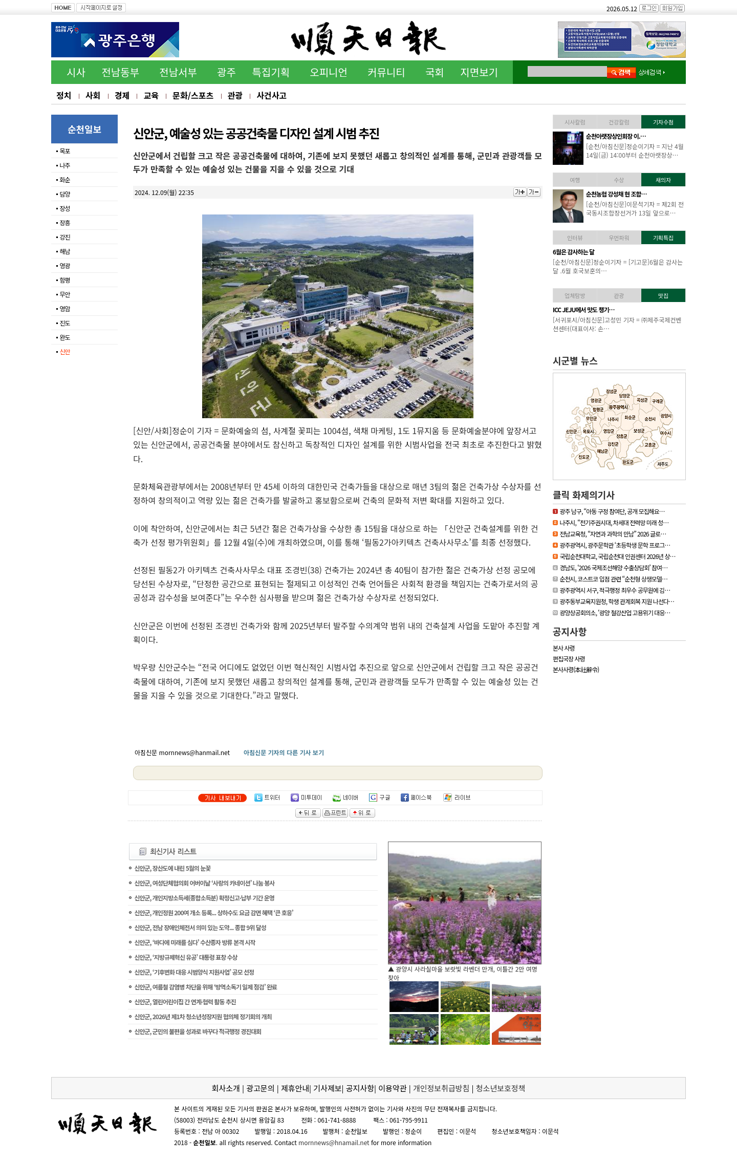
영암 (64, 308)
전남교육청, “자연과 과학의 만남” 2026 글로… (612, 533)
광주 (226, 71)
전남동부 (120, 71)
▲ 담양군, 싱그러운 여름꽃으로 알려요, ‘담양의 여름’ (456, 968)
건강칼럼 (619, 122)
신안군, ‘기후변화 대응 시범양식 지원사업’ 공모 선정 (194, 971)
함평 (64, 279)
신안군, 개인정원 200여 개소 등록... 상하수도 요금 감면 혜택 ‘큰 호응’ (213, 912)
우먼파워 (619, 237)
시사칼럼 (575, 122)
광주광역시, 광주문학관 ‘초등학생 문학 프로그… (614, 545)
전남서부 (178, 71)
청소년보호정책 (501, 1088)
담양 (64, 193)
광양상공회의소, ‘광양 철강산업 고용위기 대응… (614, 612)
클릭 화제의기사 (584, 494)
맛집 (663, 295)
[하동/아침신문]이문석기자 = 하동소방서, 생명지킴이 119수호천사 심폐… (635, 150)
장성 (64, 208)
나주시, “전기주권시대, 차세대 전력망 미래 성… (613, 522)
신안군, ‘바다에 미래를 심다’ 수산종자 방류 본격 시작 (194, 942)
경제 (122, 95)
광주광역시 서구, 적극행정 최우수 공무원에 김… (614, 590)
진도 (64, 322)
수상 (619, 180)
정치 (63, 95)
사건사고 (271, 95)
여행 (575, 180)
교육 (150, 95)
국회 (434, 71)
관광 (235, 95)
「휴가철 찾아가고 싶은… (616, 309)
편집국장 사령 (569, 658)
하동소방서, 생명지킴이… (616, 136)
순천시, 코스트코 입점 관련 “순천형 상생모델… (613, 578)
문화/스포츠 (192, 95)
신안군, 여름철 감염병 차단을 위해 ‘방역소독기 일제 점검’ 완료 (205, 986)
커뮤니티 (386, 71)
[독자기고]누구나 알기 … (615, 251)
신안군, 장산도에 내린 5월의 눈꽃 (172, 868)
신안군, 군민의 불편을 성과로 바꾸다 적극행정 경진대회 (197, 1031)
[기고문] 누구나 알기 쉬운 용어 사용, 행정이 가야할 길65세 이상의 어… (633, 266)
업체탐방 (575, 295)
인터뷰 (574, 237)
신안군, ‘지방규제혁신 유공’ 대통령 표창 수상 (185, 957)
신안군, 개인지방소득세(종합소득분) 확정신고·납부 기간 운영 (204, 897)
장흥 (64, 222)
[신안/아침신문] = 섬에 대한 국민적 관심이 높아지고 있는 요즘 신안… (635, 324)
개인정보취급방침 (441, 1088)
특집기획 (271, 71)
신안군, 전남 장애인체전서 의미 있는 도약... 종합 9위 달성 (200, 927)
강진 (64, 236)
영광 (64, 265)
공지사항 (570, 631)
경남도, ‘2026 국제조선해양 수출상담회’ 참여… (613, 567)
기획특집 (663, 237)
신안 (64, 351)
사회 (92, 95)
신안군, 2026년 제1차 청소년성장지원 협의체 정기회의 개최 (202, 1016)
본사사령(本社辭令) (576, 669)
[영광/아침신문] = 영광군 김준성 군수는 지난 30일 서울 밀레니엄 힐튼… (634, 208)
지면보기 (479, 71)
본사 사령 (564, 647)
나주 (64, 165)
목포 (64, 150)
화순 (64, 179)
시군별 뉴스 (575, 360)
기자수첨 (663, 122)
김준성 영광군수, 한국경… (616, 193)
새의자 (663, 180)
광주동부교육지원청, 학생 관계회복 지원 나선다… (616, 601)
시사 (76, 71)
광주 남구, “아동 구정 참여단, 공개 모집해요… (611, 511)
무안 (64, 294)
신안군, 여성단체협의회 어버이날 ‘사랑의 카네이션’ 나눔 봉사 (204, 882)
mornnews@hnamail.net (334, 1142)
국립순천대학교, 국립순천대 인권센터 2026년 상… (617, 556)
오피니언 (329, 71)
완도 (64, 337)
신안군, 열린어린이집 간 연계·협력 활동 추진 (184, 1001)
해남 (64, 251)
